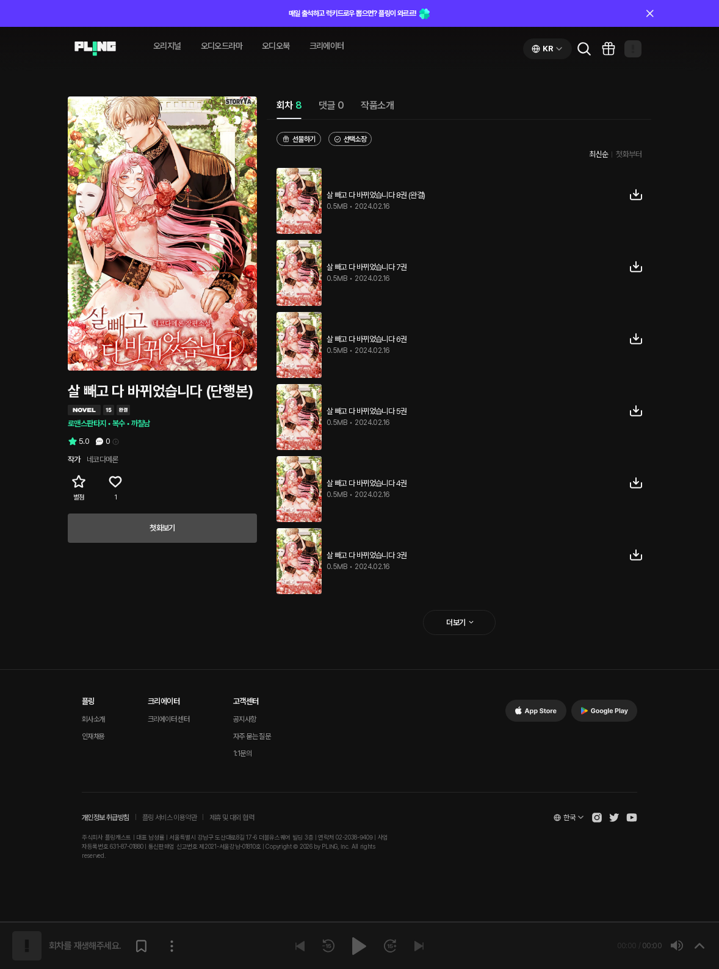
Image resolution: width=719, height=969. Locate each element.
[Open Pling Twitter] (614, 817)
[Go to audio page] (95, 49)
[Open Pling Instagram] (597, 817)
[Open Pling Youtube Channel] (631, 817)
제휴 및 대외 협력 (231, 817)
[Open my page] (633, 49)
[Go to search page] (584, 49)
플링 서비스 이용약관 (169, 817)
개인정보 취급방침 (105, 817)
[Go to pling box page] (608, 49)
